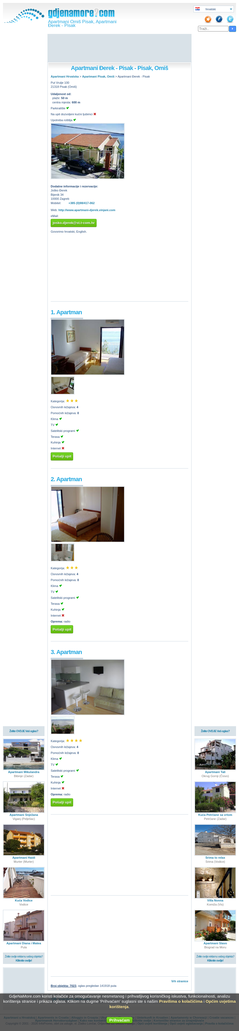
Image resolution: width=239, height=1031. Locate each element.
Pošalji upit (62, 456)
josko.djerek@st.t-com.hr (74, 223)
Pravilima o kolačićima (181, 1001)
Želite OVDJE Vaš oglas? (23, 731)
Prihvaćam (119, 1020)
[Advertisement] (119, 48)
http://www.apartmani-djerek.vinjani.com (87, 210)
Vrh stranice (179, 981)
